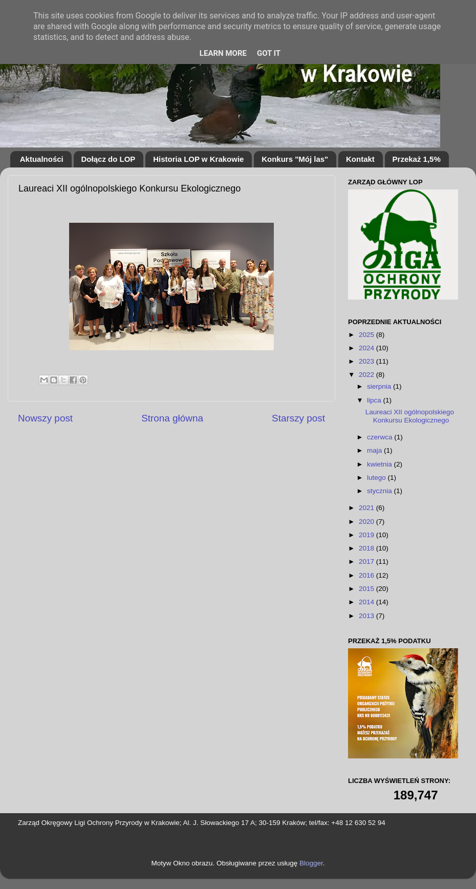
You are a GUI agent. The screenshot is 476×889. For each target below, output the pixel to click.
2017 (367, 561)
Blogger (311, 863)
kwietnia (380, 464)
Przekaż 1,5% (417, 159)
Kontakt (360, 159)
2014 (367, 602)
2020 (367, 521)
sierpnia (380, 386)
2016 (367, 575)
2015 (367, 588)
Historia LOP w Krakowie (198, 159)
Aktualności (41, 159)
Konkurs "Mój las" (295, 159)
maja (375, 450)
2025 (367, 334)
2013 (367, 616)
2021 (367, 508)
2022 (367, 374)
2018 (367, 548)
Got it (268, 53)
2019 (367, 535)
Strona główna (172, 418)
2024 (367, 348)
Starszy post (298, 418)
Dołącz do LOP (108, 159)
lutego (377, 477)
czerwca (380, 437)
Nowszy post (45, 418)
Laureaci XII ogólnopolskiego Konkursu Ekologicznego (409, 416)
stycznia (380, 491)
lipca (375, 400)
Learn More (223, 53)
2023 (367, 361)
